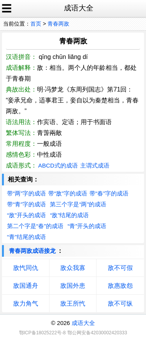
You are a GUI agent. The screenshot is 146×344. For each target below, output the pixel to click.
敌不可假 (120, 267)
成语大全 (83, 323)
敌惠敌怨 (120, 285)
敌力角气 (25, 303)
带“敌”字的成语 (67, 193)
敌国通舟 (25, 285)
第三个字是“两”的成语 (78, 204)
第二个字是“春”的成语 (35, 226)
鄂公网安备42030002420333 (97, 332)
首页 (35, 24)
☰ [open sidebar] (7, 8)
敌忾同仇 (25, 267)
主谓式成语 (94, 165)
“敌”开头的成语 (26, 215)
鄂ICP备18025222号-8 (42, 332)
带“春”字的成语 (109, 193)
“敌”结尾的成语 (69, 215)
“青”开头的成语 (86, 226)
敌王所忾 (72, 303)
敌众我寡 (72, 267)
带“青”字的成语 (26, 204)
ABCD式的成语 (58, 165)
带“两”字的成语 (26, 193)
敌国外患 (72, 285)
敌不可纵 (120, 303)
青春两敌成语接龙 (32, 250)
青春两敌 (58, 24)
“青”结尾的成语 (26, 236)
